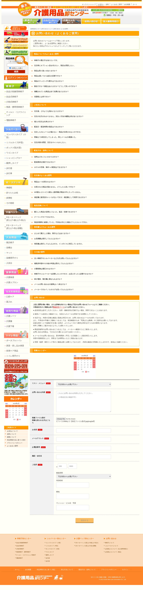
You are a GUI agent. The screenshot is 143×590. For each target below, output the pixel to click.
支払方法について (67, 574)
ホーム (17, 574)
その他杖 (10, 203)
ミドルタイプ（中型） (52, 551)
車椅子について (109, 548)
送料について (11, 434)
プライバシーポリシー (108, 574)
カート (135, 4)
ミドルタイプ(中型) (14, 142)
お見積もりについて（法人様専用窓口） (117, 554)
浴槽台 (9, 248)
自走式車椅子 (12, 97)
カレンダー (16, 414)
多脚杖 (9, 198)
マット (9, 253)
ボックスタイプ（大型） (53, 554)
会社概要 (127, 4)
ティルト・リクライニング (16, 113)
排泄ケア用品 (12, 351)
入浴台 (9, 263)
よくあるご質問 (116, 4)
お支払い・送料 (103, 4)
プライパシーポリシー (14, 443)
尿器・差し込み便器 (15, 346)
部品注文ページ (58, 307)
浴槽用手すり (12, 258)
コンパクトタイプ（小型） (16, 135)
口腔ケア (10, 297)
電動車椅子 (11, 120)
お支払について (12, 431)
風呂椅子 (10, 242)
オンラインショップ (89, 4)
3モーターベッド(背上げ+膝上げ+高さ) (16, 218)
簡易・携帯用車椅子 (15, 107)
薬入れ (9, 302)
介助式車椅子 (12, 102)
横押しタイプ (12, 163)
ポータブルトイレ (14, 340)
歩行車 (9, 173)
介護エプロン (12, 282)
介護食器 (10, 277)
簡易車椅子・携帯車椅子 (23, 557)
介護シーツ (11, 316)
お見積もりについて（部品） (113, 557)
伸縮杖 (9, 187)
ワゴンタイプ (12, 153)
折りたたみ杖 (12, 193)
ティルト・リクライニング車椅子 (26, 560)
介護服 (9, 321)
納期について (11, 437)
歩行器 (9, 168)
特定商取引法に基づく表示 (16, 440)
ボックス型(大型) (13, 148)
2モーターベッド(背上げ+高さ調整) (14, 226)
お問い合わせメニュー (46, 28)
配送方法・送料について (87, 574)
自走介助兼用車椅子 (15, 91)
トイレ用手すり (13, 356)
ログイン (101, 6)
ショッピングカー (14, 158)
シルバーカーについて (111, 551)
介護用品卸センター (35, 28)
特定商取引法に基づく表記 (46, 574)
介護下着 (10, 326)
